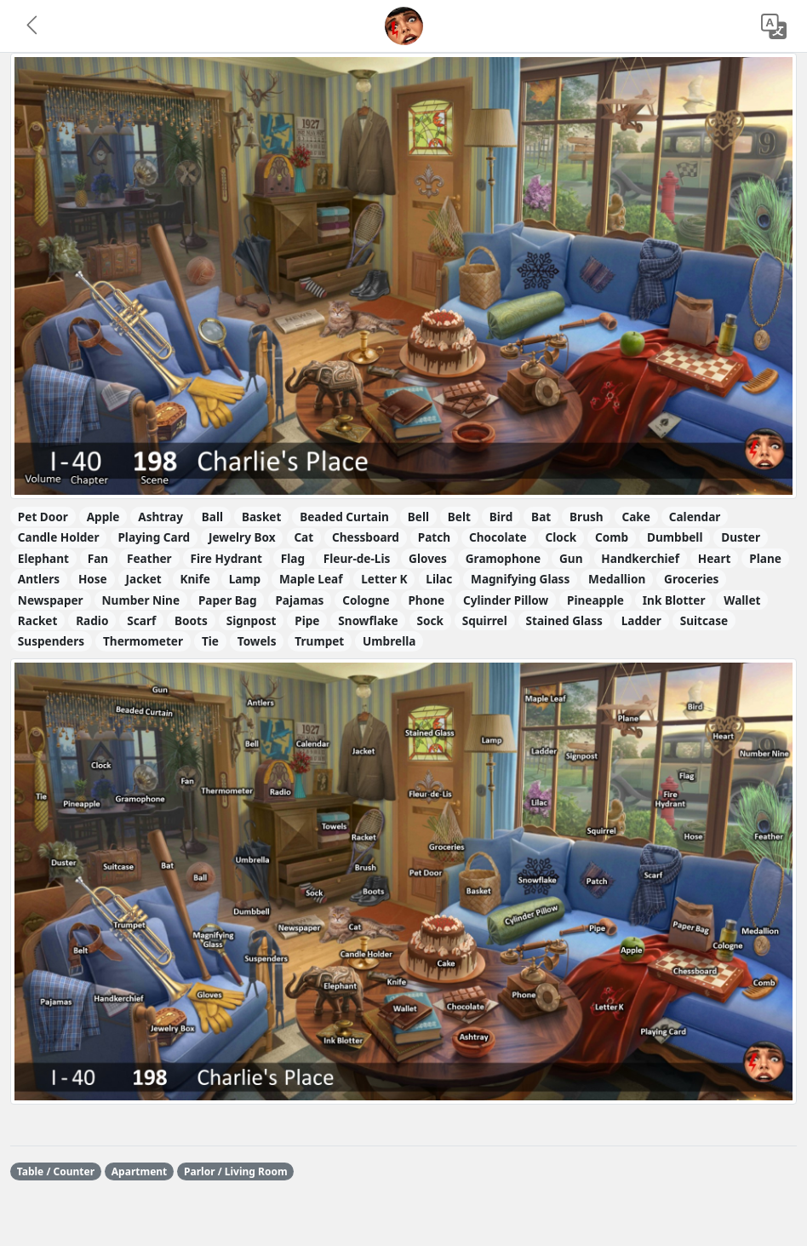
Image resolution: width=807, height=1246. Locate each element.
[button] (33, 26)
